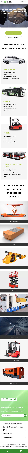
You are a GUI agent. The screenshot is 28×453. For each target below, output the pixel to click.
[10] (14, 349)
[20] (14, 92)
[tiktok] (15, 399)
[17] (14, 60)
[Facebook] (3, 399)
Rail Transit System (14, 314)
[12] (14, 326)
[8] (14, 233)
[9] (14, 257)
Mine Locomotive (14, 383)
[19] (14, 155)
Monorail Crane (14, 267)
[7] (14, 210)
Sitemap (25, 446)
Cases (13, 33)
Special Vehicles (14, 221)
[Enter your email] (12, 415)
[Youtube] (11, 399)
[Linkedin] (7, 399)
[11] (14, 303)
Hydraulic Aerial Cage (14, 290)
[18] (14, 124)
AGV (14, 244)
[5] (14, 280)
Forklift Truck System (14, 360)
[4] (14, 372)
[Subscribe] (25, 415)
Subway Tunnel (14, 337)
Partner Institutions (13, 37)
